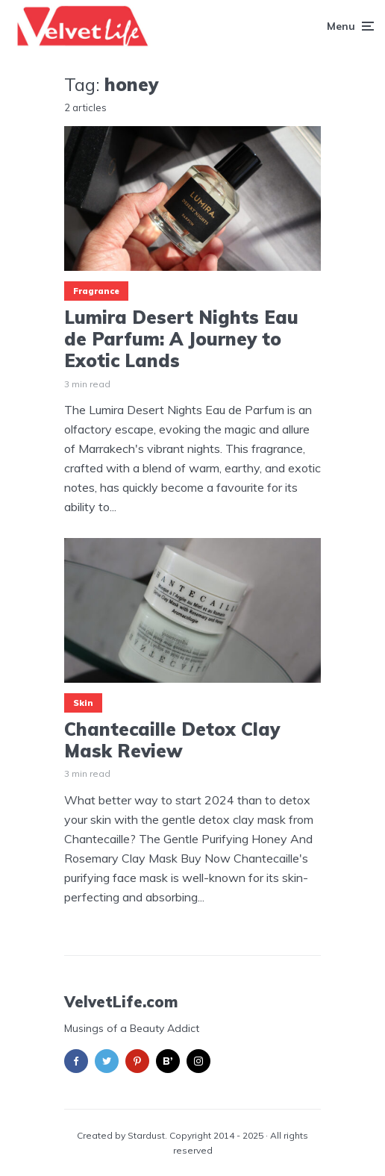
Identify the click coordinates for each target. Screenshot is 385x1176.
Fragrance (96, 291)
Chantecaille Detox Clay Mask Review (172, 740)
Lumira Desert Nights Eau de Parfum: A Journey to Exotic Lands (181, 339)
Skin (83, 703)
